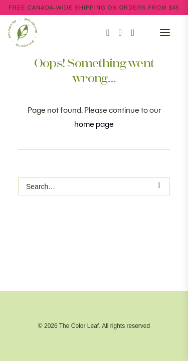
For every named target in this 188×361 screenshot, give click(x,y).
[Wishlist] (128, 32)
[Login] (116, 32)
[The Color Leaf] (94, 33)
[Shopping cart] (138, 32)
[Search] (103, 32)
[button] (165, 32)
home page (94, 124)
